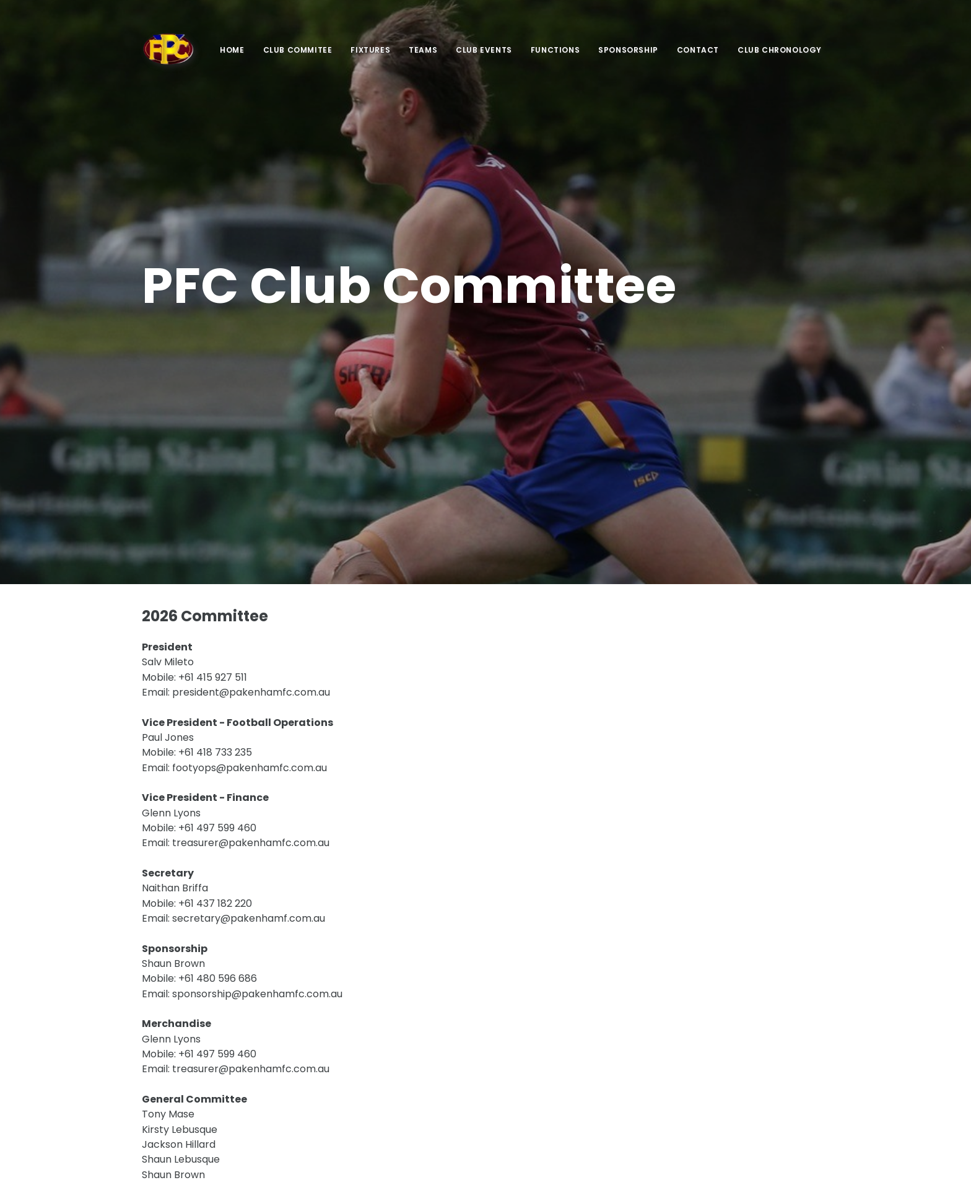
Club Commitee (298, 50)
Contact (698, 50)
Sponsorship (628, 50)
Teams (423, 50)
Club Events (484, 50)
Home (232, 50)
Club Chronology (780, 50)
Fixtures (370, 50)
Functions (555, 50)
